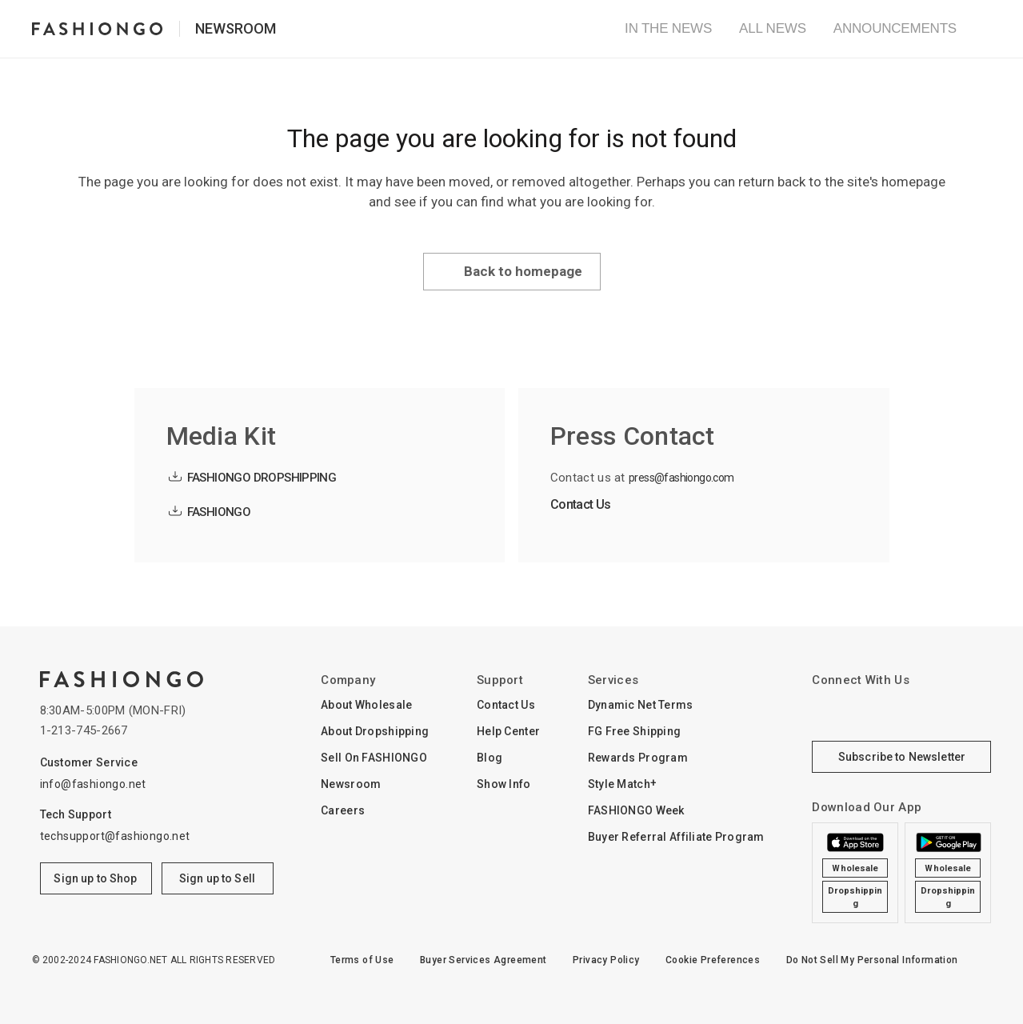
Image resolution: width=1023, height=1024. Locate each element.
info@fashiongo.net (93, 784)
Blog (489, 757)
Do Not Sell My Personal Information (872, 960)
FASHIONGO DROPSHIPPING (262, 477)
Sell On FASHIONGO (374, 757)
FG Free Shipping (634, 731)
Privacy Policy (606, 960)
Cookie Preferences (712, 960)
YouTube (920, 712)
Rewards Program (638, 757)
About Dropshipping (375, 731)
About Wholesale (366, 704)
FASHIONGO (219, 512)
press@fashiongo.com (681, 477)
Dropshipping (855, 897)
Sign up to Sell (217, 878)
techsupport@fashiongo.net (115, 836)
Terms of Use (362, 960)
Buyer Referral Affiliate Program (676, 836)
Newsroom (235, 28)
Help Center (508, 731)
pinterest (969, 712)
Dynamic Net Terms (640, 704)
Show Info (504, 784)
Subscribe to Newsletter (901, 756)
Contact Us (580, 504)
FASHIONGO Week (636, 810)
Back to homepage (523, 271)
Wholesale (855, 868)
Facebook (871, 712)
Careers (343, 810)
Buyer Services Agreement (483, 960)
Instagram (821, 712)
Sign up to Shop (95, 878)
